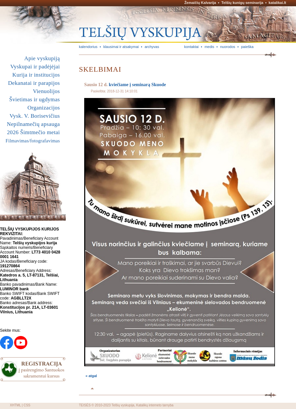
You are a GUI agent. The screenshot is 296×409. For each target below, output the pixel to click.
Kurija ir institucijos (36, 75)
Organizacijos (43, 108)
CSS (27, 405)
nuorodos (227, 47)
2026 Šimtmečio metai (33, 132)
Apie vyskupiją (42, 58)
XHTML (15, 405)
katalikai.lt (277, 3)
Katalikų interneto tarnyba (154, 405)
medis (209, 47)
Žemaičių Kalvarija (200, 3)
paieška (247, 47)
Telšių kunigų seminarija (242, 3)
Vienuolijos (46, 91)
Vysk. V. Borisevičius (35, 116)
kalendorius (88, 47)
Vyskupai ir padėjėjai (35, 66)
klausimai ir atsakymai (121, 47)
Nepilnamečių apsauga (33, 124)
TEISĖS (85, 405)
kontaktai (191, 47)
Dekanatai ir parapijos (34, 83)
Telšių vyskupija (122, 405)
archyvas (152, 47)
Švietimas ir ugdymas (34, 99)
